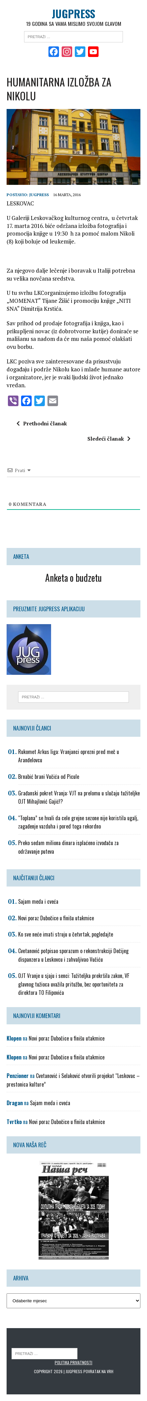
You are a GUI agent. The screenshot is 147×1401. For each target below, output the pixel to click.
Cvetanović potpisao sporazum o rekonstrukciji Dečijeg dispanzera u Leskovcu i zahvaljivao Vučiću (73, 955)
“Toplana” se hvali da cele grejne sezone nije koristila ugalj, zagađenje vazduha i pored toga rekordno (78, 822)
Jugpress (39, 194)
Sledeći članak (109, 438)
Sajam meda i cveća (38, 901)
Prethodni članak (41, 423)
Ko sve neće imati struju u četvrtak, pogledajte (65, 935)
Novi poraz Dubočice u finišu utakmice (56, 918)
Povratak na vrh (98, 1371)
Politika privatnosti (73, 1362)
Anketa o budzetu (73, 577)
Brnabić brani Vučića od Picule (48, 777)
